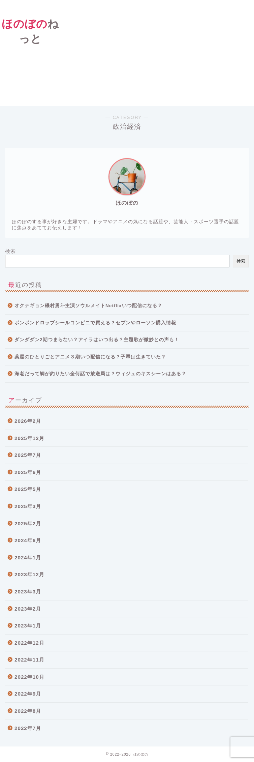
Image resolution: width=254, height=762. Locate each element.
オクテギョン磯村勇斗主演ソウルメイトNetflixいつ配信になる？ (88, 305)
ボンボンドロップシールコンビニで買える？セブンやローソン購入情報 (95, 322)
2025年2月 (27, 523)
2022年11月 (29, 660)
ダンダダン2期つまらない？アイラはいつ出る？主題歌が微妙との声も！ (96, 339)
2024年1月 (27, 557)
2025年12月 (29, 438)
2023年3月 (27, 591)
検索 (10, 251)
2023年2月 (27, 609)
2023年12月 (29, 574)
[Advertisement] (157, 52)
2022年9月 (27, 694)
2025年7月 (27, 455)
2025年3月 (27, 506)
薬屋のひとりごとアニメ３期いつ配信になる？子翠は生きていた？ (90, 356)
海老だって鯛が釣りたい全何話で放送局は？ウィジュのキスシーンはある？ (100, 373)
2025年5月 (27, 489)
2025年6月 (27, 472)
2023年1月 (27, 625)
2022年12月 (29, 643)
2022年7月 (27, 728)
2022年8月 (27, 711)
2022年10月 (29, 677)
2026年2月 (27, 421)
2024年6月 (27, 540)
